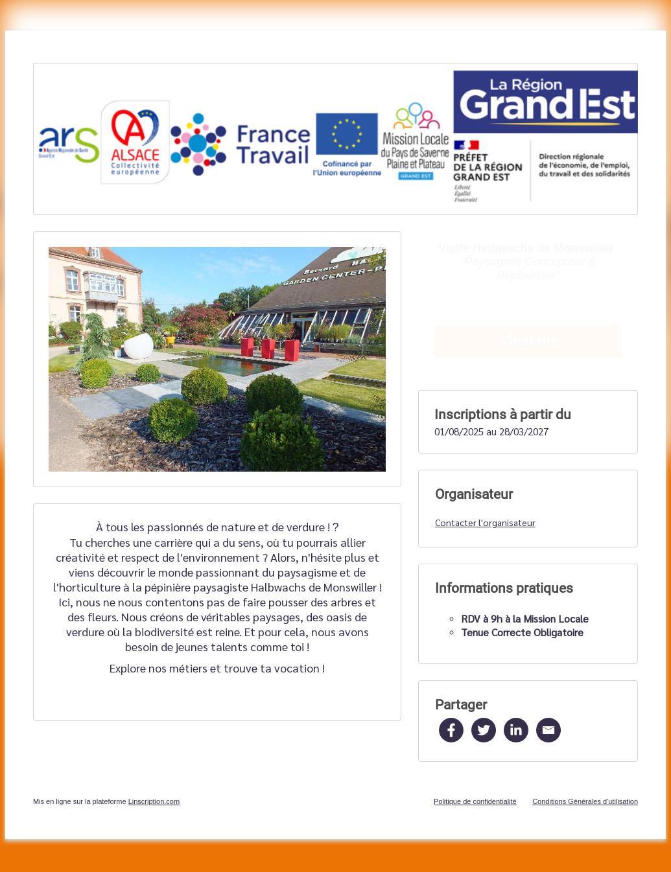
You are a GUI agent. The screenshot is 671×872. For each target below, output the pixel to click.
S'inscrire (528, 341)
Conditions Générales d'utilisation (585, 801)
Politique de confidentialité (475, 801)
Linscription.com (154, 801)
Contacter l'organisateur (485, 522)
